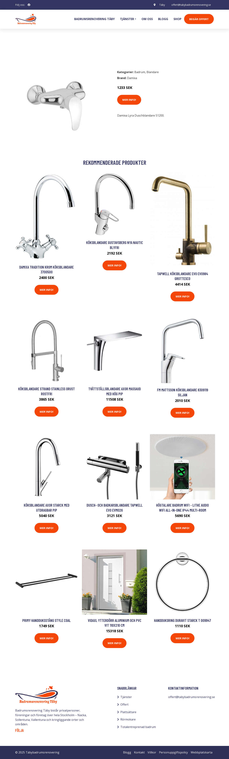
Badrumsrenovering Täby (94, 19)
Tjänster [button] (127, 19)
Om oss (147, 19)
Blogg (163, 19)
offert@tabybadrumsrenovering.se (191, 4)
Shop (177, 19)
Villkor (152, 752)
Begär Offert (199, 19)
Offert (124, 704)
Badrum (24, 51)
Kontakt (139, 752)
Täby (162, 4)
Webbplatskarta (201, 752)
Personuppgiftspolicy (173, 752)
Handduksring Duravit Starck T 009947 (182, 620)
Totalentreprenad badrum (138, 727)
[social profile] (29, 4)
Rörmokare (128, 719)
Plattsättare (128, 712)
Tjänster (126, 697)
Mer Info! (129, 99)
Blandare (40, 51)
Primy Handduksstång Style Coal (46, 620)
